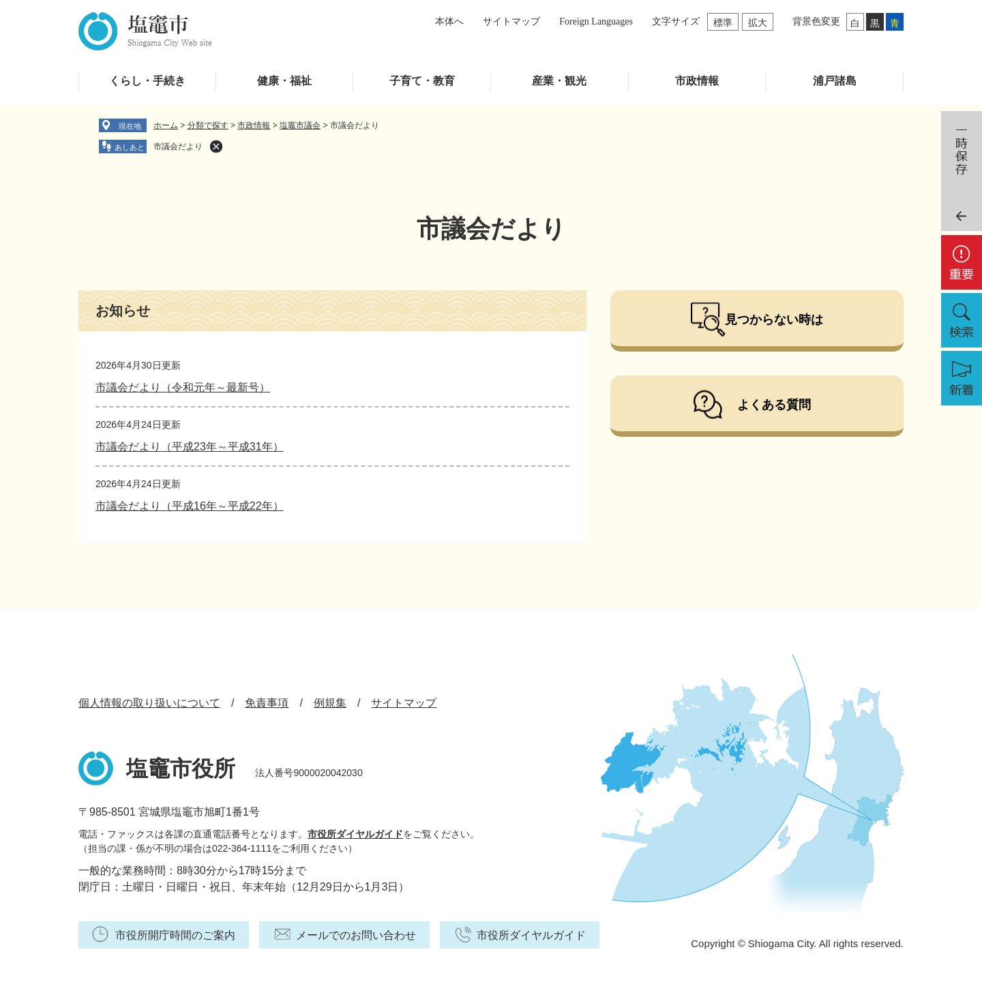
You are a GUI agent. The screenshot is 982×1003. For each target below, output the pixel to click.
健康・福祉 (284, 81)
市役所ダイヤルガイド (355, 834)
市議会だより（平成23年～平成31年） (189, 446)
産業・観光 (559, 81)
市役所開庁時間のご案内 (175, 935)
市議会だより (178, 146)
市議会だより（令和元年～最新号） (182, 387)
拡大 (757, 22)
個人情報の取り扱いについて (149, 703)
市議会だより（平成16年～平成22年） (189, 506)
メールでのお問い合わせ (356, 935)
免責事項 (266, 703)
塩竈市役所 (180, 768)
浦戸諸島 (835, 81)
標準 (722, 22)
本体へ (449, 21)
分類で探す (208, 125)
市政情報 (697, 81)
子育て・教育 (422, 81)
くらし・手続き (147, 81)
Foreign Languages (596, 21)
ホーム (165, 125)
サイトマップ (511, 21)
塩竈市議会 (300, 125)
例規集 (330, 703)
